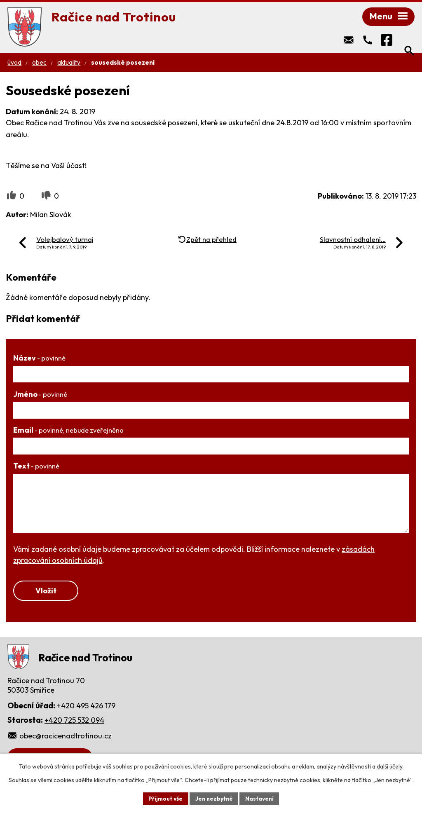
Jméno (40, 396)
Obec (39, 64)
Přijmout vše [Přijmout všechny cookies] (164, 798)
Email (68, 431)
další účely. (390, 766)
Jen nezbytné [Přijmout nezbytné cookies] (214, 798)
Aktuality (68, 64)
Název (39, 359)
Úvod (14, 64)
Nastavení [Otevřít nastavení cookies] (260, 798)
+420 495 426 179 (86, 708)
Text (36, 467)
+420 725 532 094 (74, 722)
